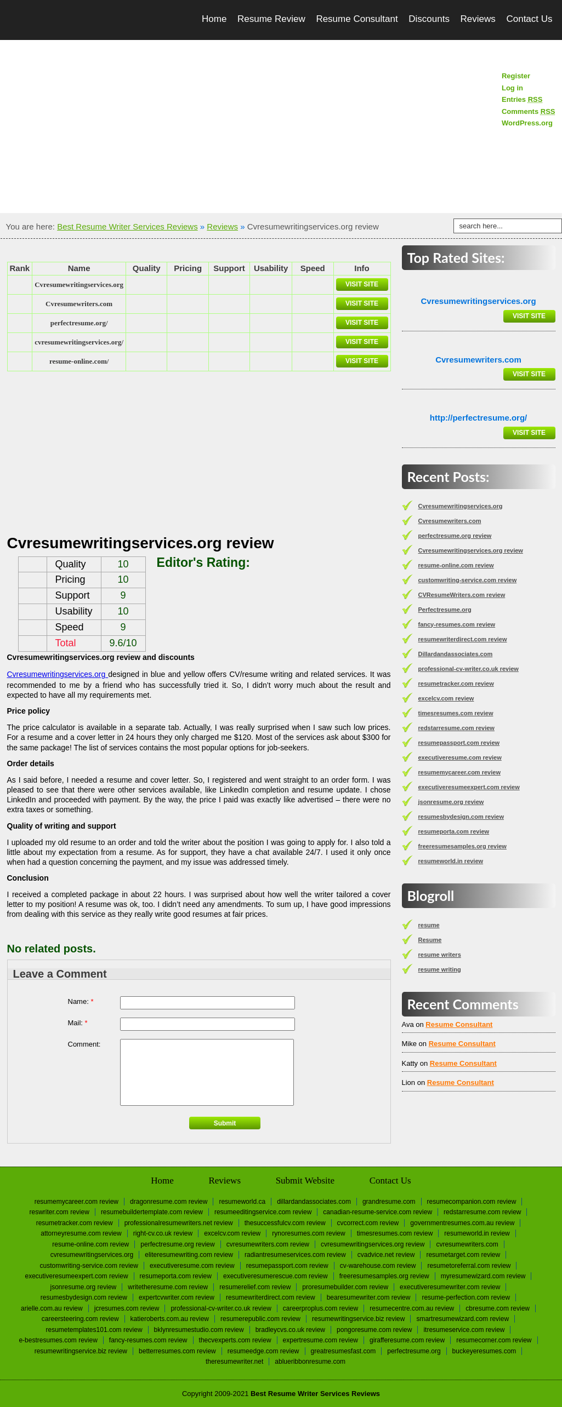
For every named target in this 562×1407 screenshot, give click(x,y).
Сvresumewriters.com (79, 304)
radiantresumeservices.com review (295, 1255)
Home (214, 19)
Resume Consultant (357, 19)
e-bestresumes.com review (58, 1340)
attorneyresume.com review (81, 1233)
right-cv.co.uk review (162, 1233)
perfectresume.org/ (79, 323)
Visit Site (361, 284)
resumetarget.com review (463, 1255)
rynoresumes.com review (308, 1233)
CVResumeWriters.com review (462, 594)
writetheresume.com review (168, 1287)
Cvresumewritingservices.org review (470, 550)
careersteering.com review (80, 1319)
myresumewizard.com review (483, 1276)
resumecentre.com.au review (412, 1308)
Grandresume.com (389, 1201)
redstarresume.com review (456, 728)
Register (516, 76)
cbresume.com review (498, 1308)
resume (429, 925)
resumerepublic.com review (260, 1319)
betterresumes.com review (177, 1351)
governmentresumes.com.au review (462, 1223)
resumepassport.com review (459, 742)
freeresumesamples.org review (462, 846)
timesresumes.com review (455, 713)
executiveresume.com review (460, 757)
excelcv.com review (446, 698)
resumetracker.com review (456, 683)
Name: (81, 1001)
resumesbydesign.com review (461, 816)
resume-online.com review (456, 565)
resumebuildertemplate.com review (152, 1212)
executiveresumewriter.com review (450, 1287)
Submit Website (305, 1180)
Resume (430, 940)
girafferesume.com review (407, 1340)
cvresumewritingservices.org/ (79, 342)
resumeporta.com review (454, 831)
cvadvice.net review (386, 1255)
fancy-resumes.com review (457, 624)
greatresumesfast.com (343, 1351)
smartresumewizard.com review (462, 1319)
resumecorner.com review (493, 1340)
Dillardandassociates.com (455, 654)
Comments (528, 111)
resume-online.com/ (79, 361)
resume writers (439, 954)
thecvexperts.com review (235, 1340)
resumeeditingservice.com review (262, 1212)
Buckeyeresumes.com (484, 1351)
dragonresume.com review (168, 1201)
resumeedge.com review (263, 1351)
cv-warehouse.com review (378, 1266)
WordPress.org (527, 123)
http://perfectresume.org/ (478, 417)
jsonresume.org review (451, 802)
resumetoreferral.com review (468, 1266)
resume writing (439, 969)
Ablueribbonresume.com (310, 1361)
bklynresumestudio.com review (199, 1330)
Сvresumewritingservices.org (79, 284)
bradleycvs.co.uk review (290, 1330)
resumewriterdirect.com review (462, 639)
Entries (522, 99)
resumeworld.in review (451, 861)
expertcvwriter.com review (176, 1297)
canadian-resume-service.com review (377, 1212)
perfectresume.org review (455, 535)
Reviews (478, 19)
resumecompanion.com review (471, 1201)
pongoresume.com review (374, 1330)
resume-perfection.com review (466, 1297)
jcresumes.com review (127, 1308)
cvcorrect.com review (368, 1223)
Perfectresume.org (445, 609)
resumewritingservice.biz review (358, 1319)
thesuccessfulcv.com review (285, 1223)
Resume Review (271, 19)
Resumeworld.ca (242, 1201)
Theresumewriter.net (234, 1361)
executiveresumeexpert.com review (469, 787)
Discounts (429, 19)
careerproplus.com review (320, 1308)
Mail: (78, 1023)
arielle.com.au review (52, 1308)
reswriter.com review (59, 1212)
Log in (512, 88)
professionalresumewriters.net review (178, 1223)
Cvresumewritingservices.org (58, 674)
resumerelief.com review (255, 1287)
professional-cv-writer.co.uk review (468, 668)
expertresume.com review (320, 1340)
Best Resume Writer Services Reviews (127, 226)
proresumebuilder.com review (345, 1287)
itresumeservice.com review (463, 1330)
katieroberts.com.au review (169, 1319)
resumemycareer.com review (459, 772)
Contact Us (529, 19)
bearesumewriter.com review (369, 1297)
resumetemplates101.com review (94, 1330)
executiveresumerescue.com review (275, 1276)
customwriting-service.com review (467, 580)
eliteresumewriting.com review (189, 1255)
